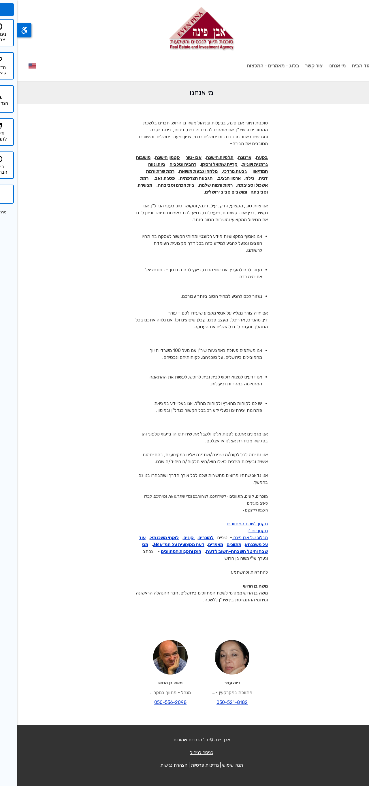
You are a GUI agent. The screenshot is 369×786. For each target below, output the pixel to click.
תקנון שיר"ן (240, 530)
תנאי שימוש (215, 765)
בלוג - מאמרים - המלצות (255, 65)
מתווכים (217, 544)
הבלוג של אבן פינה (233, 537)
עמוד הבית (345, 65)
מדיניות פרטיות (188, 765)
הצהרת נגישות (156, 765)
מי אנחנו (320, 65)
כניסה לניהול (184, 752)
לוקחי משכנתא (147, 537)
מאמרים (198, 544)
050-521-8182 (215, 702)
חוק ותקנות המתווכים (164, 551)
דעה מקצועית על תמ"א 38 (161, 544)
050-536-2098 (153, 702)
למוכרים (189, 537)
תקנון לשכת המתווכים (230, 523)
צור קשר (297, 65)
